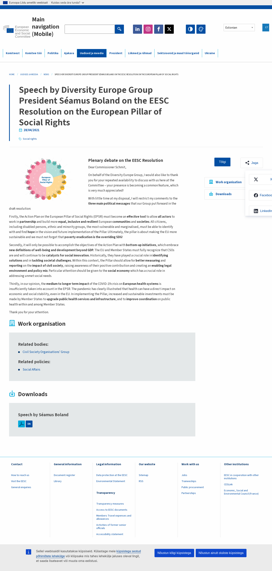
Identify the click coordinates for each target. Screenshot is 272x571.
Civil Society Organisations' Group (46, 352)
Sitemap (143, 475)
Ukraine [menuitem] (210, 53)
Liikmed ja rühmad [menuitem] (139, 53)
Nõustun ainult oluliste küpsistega (221, 553)
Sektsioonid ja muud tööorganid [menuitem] (178, 53)
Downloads (224, 194)
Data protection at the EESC (112, 475)
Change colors (201, 29)
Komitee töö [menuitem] (33, 53)
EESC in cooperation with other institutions (241, 476)
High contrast (190, 29)
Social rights (30, 139)
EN (29, 424)
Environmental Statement (110, 481)
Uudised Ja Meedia (29, 74)
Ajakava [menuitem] (69, 53)
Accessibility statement (109, 534)
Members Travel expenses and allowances (113, 517)
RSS (141, 481)
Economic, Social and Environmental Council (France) (241, 492)
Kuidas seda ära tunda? (67, 2)
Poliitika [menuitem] (53, 53)
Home (12, 74)
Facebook (158, 29)
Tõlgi (222, 162)
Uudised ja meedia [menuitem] (92, 53)
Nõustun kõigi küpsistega (174, 553)
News (46, 74)
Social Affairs (31, 370)
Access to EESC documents (111, 510)
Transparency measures (110, 504)
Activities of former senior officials (111, 526)
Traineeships (189, 481)
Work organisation (229, 182)
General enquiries (21, 487)
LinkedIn (137, 29)
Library (58, 481)
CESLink (228, 484)
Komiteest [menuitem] (13, 53)
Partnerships (189, 493)
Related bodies (32, 344)
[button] (251, 163)
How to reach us (20, 475)
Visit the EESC (18, 481)
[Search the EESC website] (90, 29)
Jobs (184, 475)
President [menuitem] (115, 53)
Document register (64, 475)
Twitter (169, 29)
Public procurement (193, 487)
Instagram (148, 29)
